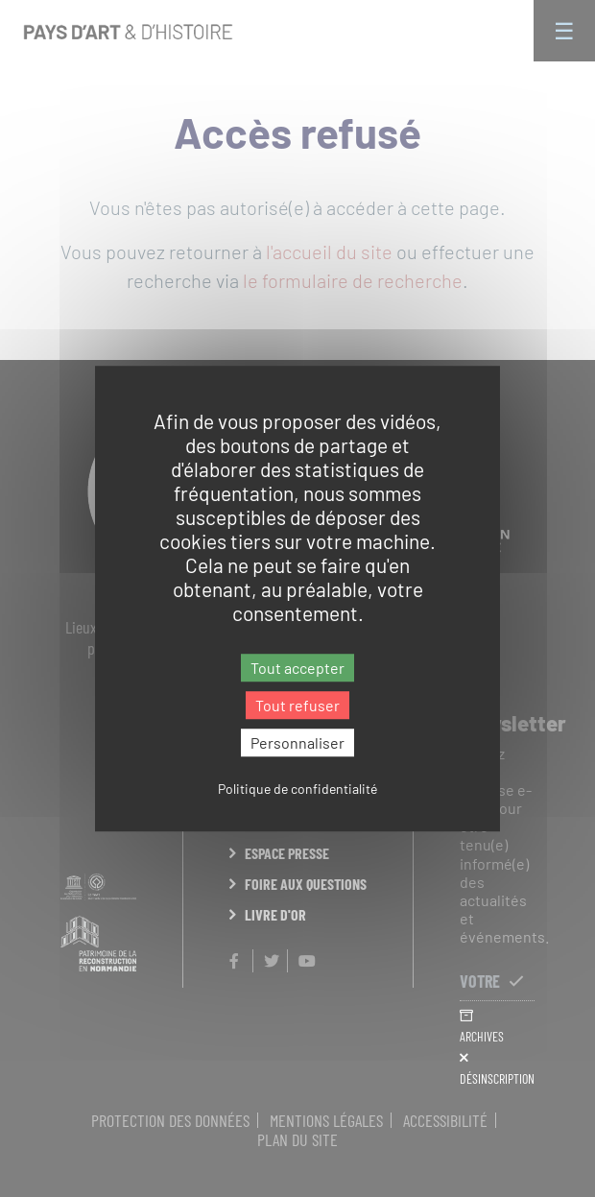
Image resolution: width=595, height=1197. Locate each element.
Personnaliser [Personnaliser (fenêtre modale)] (297, 742)
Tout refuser (297, 705)
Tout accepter (297, 667)
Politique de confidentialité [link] (297, 788)
